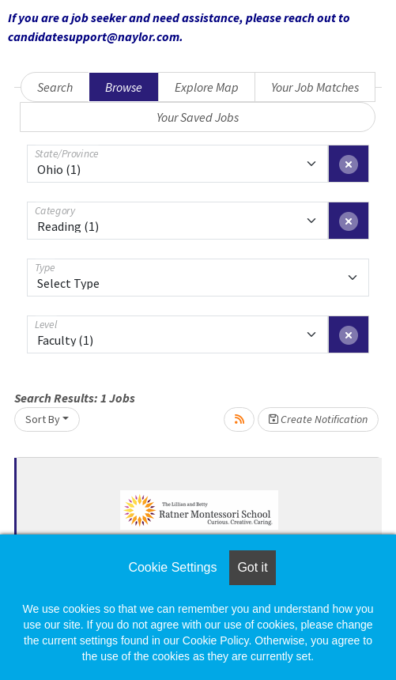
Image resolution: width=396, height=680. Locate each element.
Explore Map (207, 87)
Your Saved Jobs (198, 117)
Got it (252, 567)
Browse (123, 87)
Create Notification (318, 419)
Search (55, 87)
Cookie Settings (172, 567)
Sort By (42, 419)
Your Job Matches (315, 87)
